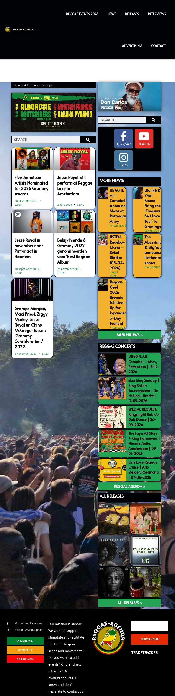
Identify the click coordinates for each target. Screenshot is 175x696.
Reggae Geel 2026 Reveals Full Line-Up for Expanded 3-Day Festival (118, 293)
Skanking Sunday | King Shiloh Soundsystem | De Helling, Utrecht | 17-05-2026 (143, 380)
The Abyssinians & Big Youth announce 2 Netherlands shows (154, 245)
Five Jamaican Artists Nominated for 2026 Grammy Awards (31, 185)
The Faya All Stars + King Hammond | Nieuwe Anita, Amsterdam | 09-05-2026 (144, 432)
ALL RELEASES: (112, 485)
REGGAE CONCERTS (117, 335)
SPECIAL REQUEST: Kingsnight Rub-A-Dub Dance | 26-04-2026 (144, 406)
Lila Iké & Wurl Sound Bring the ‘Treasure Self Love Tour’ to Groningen (153, 206)
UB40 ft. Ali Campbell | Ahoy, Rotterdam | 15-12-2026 (144, 353)
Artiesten (30, 85)
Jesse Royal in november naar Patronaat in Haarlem (28, 245)
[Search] (87, 139)
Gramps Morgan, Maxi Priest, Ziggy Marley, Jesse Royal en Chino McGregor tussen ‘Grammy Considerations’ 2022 (32, 319)
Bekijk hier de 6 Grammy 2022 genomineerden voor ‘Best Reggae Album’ (73, 248)
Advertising (132, 46)
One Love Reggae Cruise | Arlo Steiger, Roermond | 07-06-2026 (143, 459)
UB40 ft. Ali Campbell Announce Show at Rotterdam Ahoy (118, 204)
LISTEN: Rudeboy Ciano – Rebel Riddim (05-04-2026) (117, 247)
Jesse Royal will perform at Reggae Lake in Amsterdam (74, 182)
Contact (158, 46)
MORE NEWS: (112, 180)
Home (17, 85)
